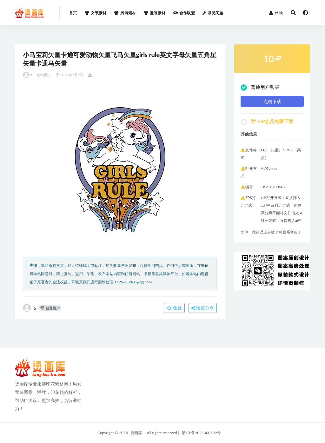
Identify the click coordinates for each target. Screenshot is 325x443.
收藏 (174, 308)
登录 (276, 13)
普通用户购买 (260, 87)
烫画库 (136, 432)
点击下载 (272, 101)
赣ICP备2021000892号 (201, 432)
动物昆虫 (44, 75)
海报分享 (202, 308)
